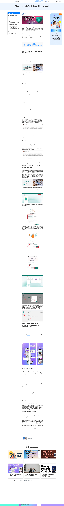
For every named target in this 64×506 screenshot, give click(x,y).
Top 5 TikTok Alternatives (12, 27)
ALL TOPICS (10, 13)
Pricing (45, 1)
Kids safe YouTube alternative (13, 26)
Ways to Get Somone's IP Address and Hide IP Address (14, 22)
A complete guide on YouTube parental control (13, 24)
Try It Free (40, 1)
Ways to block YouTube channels (13, 21)
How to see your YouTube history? (14, 16)
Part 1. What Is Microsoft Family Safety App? (30, 43)
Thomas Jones (27, 13)
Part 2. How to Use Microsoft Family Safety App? (31, 44)
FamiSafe (28, 336)
